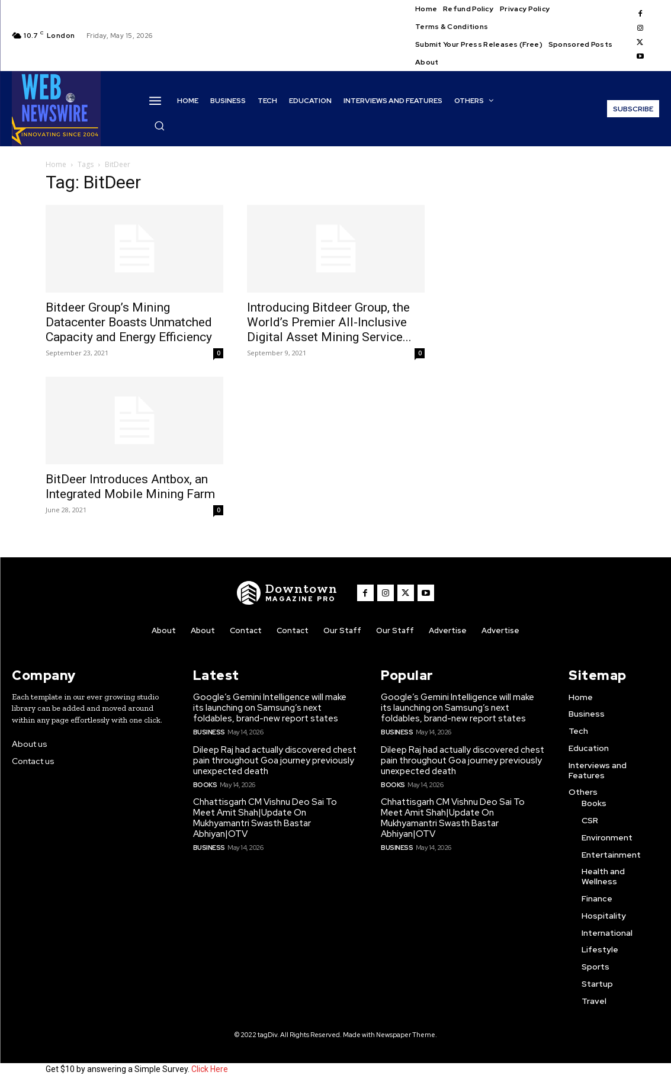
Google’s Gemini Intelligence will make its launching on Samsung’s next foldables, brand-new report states (269, 707)
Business (209, 732)
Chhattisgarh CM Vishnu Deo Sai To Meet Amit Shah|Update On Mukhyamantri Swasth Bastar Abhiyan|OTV (265, 818)
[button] (159, 125)
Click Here (209, 1069)
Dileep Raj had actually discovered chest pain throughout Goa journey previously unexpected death (275, 760)
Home (56, 164)
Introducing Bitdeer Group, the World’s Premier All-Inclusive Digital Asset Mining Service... (329, 322)
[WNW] (287, 593)
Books (205, 785)
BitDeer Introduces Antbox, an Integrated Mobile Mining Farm (130, 486)
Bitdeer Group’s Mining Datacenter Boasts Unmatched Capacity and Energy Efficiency (129, 322)
